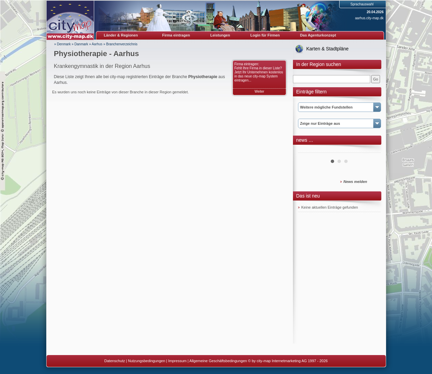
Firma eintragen (176, 35)
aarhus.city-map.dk (369, 18)
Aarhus (97, 44)
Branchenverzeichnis (122, 44)
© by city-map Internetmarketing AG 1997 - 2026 (288, 361)
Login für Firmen (265, 35)
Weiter (259, 91)
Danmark (81, 44)
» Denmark (62, 44)
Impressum (177, 361)
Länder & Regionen (121, 35)
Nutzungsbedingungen (146, 361)
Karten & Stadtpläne (327, 48)
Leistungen (220, 35)
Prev (306, 150)
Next (372, 150)
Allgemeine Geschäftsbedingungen (218, 361)
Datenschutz (114, 361)
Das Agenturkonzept (318, 35)
